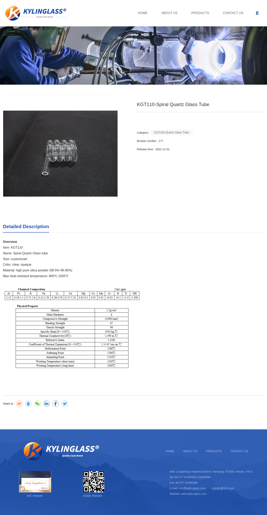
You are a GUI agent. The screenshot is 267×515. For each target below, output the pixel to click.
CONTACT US (233, 13)
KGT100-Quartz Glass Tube (171, 132)
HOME (142, 13)
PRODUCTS (200, 13)
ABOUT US (169, 13)
